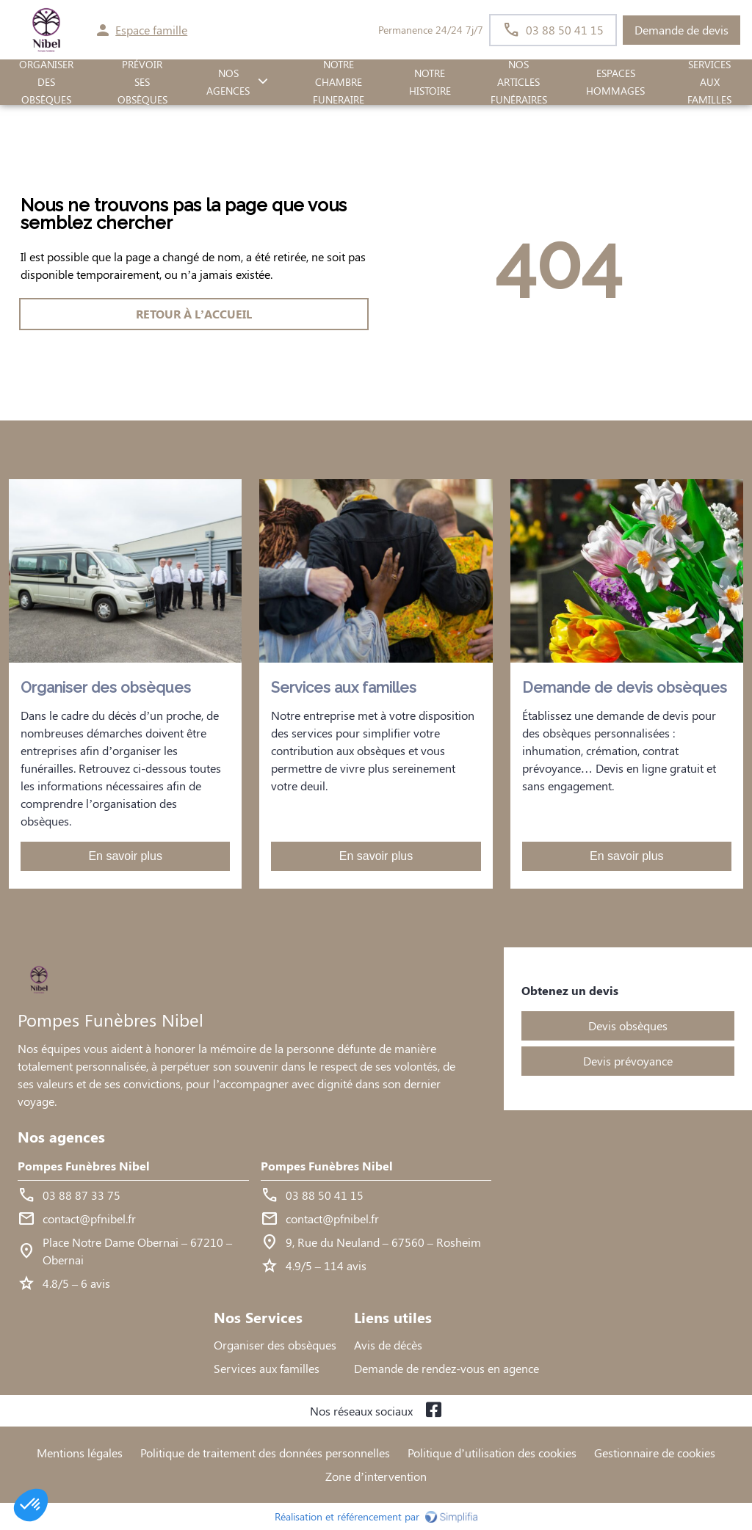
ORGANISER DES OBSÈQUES (46, 82)
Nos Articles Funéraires (519, 82)
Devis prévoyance (628, 1060)
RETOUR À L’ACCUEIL (194, 313)
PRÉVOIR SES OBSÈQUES (142, 82)
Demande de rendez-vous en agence (446, 1368)
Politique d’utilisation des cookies (492, 1452)
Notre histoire (430, 82)
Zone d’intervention (376, 1476)
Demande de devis (681, 29)
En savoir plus (125, 856)
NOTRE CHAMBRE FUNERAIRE (338, 82)
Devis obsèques (628, 1025)
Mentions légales (80, 1452)
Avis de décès (388, 1344)
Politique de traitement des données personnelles (265, 1452)
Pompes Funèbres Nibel (84, 1165)
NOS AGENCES (228, 82)
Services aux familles (266, 1368)
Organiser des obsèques (275, 1344)
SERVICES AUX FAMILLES (709, 82)
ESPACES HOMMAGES (615, 82)
